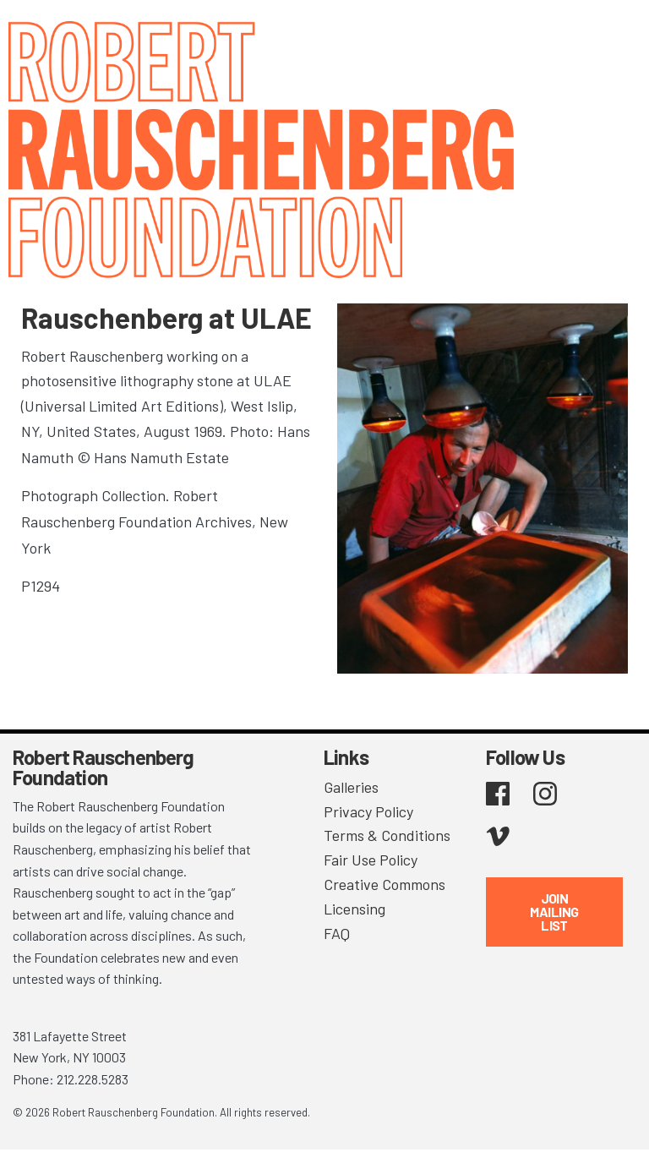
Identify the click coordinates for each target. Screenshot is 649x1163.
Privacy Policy (368, 811)
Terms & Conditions (387, 835)
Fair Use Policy (370, 859)
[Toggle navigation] (615, 36)
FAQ (337, 933)
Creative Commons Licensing (384, 896)
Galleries (351, 787)
